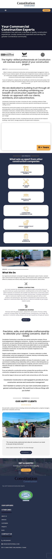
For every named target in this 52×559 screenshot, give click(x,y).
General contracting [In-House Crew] (26, 287)
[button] (5, 10)
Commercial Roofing (26, 310)
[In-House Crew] (26, 283)
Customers (5, 523)
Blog (3, 530)
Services (4, 519)
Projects (4, 526)
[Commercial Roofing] (26, 306)
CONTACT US (26, 470)
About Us (4, 516)
